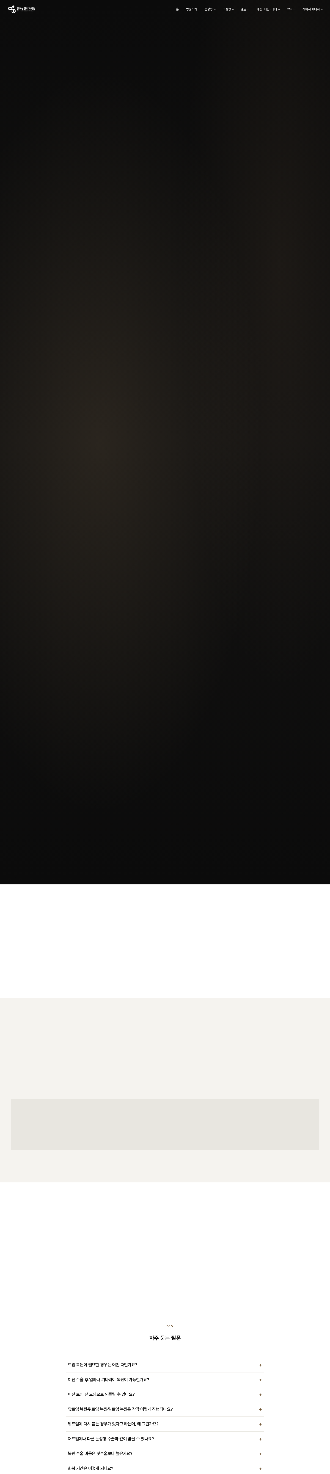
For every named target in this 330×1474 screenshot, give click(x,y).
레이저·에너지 (298, 12)
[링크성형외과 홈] (34, 12)
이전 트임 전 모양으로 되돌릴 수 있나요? (101, 1394)
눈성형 (196, 12)
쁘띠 (277, 12)
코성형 (214, 12)
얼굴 (231, 12)
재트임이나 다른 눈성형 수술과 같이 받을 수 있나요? (111, 1438)
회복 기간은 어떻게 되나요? (90, 1468)
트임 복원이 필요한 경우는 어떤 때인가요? (102, 1364)
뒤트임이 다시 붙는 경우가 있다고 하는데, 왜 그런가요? (113, 1424)
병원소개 (178, 12)
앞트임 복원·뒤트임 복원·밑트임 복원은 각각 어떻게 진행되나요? (120, 1409)
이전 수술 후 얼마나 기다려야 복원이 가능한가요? (108, 1379)
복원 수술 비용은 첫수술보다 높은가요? (100, 1453)
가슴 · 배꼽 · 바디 (254, 12)
